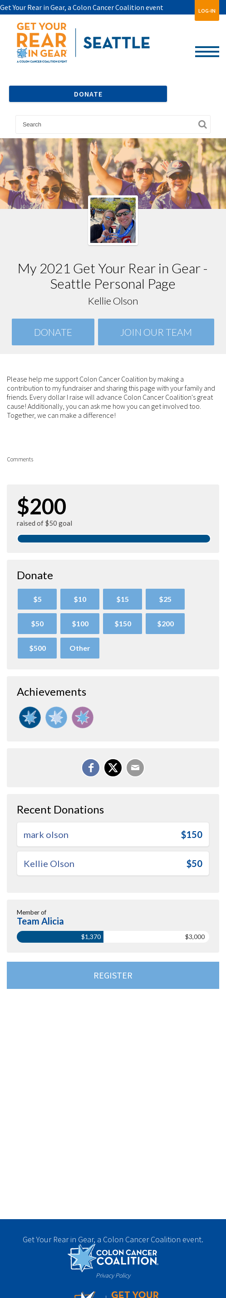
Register (113, 975)
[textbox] (113, 124)
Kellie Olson (49, 863)
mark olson (46, 834)
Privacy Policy (113, 1275)
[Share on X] (113, 767)
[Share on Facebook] (90, 767)
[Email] (135, 767)
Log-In (207, 10)
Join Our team (156, 332)
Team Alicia (40, 920)
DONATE (88, 93)
